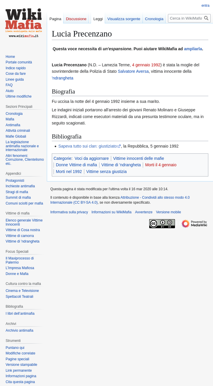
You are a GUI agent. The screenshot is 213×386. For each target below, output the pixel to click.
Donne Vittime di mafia (76, 164)
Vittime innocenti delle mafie (138, 158)
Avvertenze (143, 212)
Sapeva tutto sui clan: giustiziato (87, 146)
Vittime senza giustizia (106, 171)
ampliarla (193, 48)
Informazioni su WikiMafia (112, 212)
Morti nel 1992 (69, 171)
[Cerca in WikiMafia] (189, 18)
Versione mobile (168, 212)
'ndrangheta (62, 78)
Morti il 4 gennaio (160, 164)
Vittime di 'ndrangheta (121, 164)
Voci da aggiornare (92, 158)
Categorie (62, 158)
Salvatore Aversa (133, 71)
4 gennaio (141, 65)
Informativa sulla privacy (69, 212)
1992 (155, 65)
